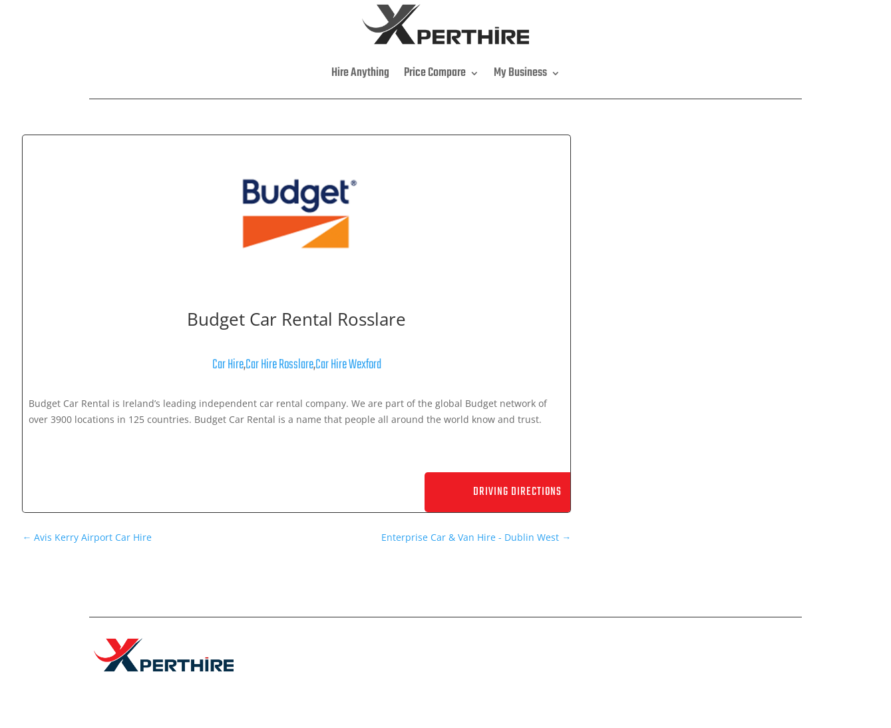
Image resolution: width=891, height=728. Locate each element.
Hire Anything (360, 73)
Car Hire (228, 364)
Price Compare (435, 73)
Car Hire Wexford (348, 364)
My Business (520, 73)
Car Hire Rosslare (279, 364)
